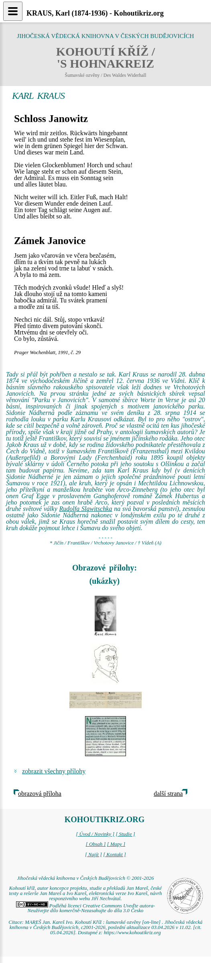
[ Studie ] (125, 834)
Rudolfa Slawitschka (85, 508)
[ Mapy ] (116, 844)
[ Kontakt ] (114, 854)
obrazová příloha (39, 793)
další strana (168, 793)
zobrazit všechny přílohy (53, 771)
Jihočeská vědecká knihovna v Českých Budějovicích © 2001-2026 (85, 878)
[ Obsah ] (96, 844)
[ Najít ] (93, 854)
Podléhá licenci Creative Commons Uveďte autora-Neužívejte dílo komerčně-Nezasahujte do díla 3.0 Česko (85, 908)
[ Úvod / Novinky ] (95, 834)
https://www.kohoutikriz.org (132, 932)
